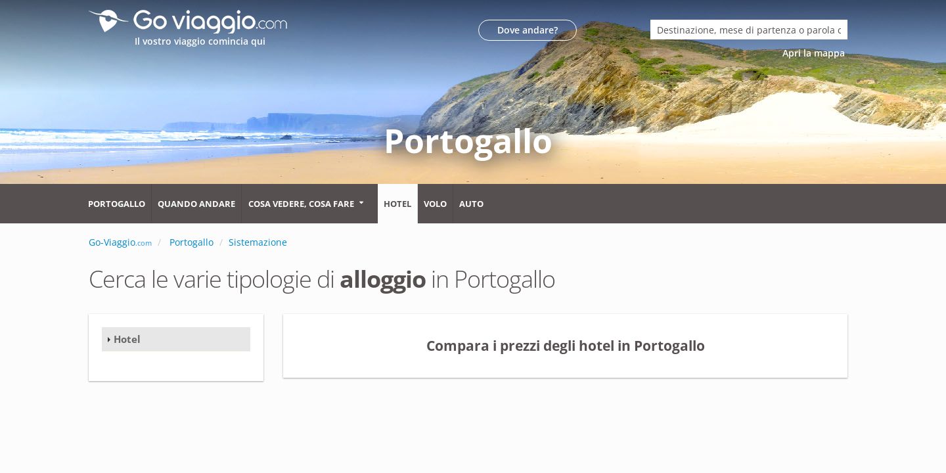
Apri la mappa (814, 53)
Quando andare (196, 204)
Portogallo (116, 204)
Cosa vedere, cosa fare (301, 204)
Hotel (397, 204)
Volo (435, 204)
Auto (471, 204)
